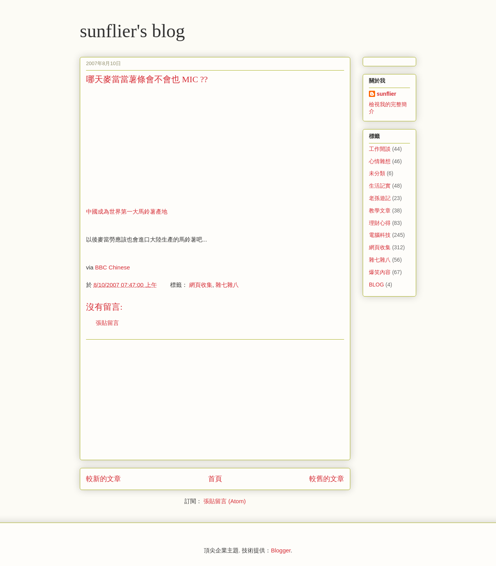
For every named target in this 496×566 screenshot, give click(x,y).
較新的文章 (103, 479)
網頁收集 (200, 284)
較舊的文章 (326, 479)
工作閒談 (380, 149)
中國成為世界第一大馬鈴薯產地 (126, 211)
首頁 (215, 479)
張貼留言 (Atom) (224, 501)
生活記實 (380, 186)
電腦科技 (380, 235)
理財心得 (380, 223)
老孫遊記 (380, 198)
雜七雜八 (227, 284)
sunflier (386, 94)
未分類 (377, 173)
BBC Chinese (112, 267)
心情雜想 (380, 161)
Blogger (281, 550)
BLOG (376, 284)
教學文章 (380, 210)
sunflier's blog (132, 31)
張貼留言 (107, 322)
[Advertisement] (151, 145)
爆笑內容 (380, 272)
